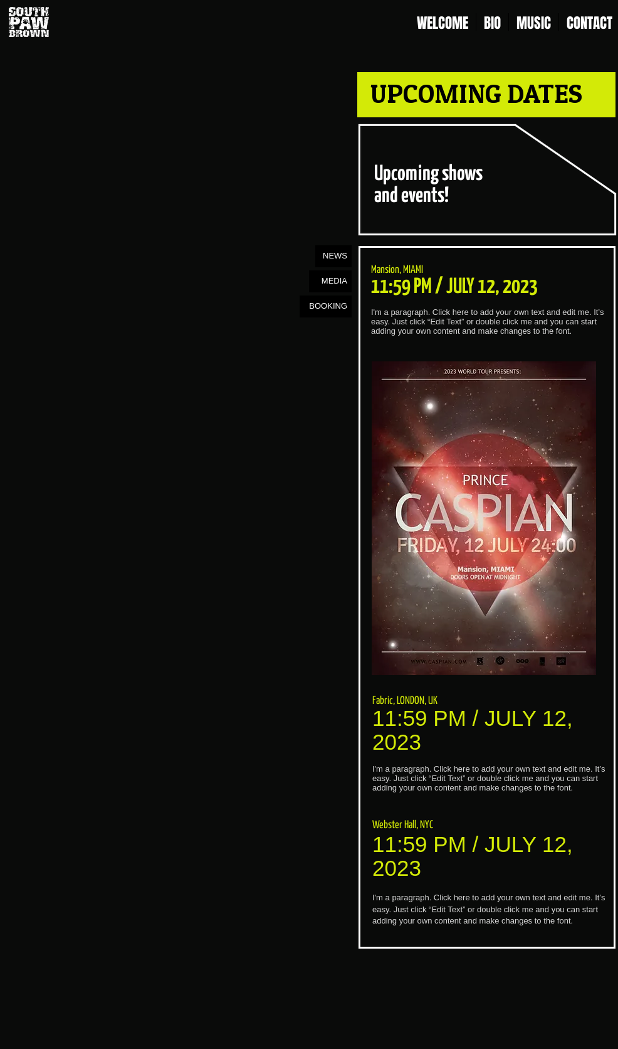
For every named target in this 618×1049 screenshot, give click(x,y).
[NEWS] (333, 256)
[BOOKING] (326, 306)
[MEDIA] (330, 281)
